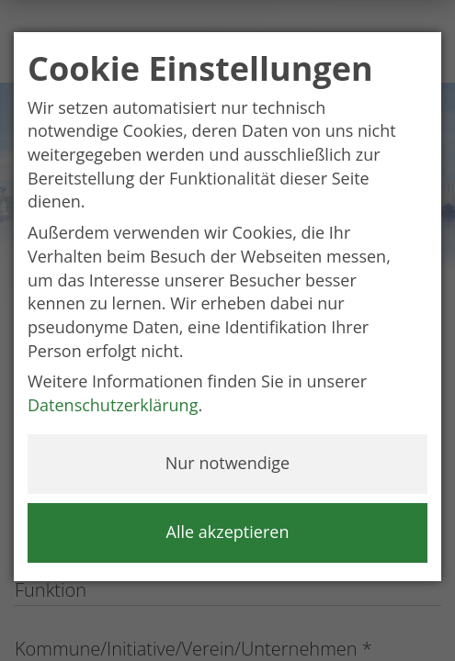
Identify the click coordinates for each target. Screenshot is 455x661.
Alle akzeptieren (228, 532)
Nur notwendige (227, 463)
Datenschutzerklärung (113, 405)
